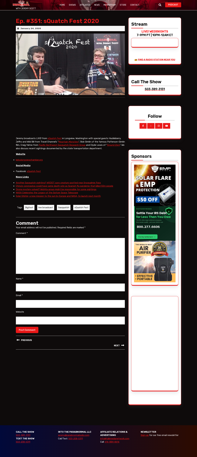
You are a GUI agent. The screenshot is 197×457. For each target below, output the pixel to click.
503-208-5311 (23, 442)
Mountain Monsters (69, 141)
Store (123, 5)
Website (20, 312)
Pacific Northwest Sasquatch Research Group (62, 145)
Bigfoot (29, 207)
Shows (72, 5)
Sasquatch (63, 207)
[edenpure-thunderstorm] (155, 261)
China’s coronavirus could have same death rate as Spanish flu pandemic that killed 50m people (64, 186)
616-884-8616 (112, 442)
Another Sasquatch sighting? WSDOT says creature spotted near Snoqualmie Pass (58, 182)
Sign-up (145, 435)
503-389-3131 (23, 435)
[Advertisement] (145, 343)
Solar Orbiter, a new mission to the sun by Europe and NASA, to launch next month (58, 196)
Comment (22, 233)
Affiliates (85, 5)
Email (19, 295)
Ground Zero (113, 145)
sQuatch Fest (55, 138)
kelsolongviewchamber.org (29, 160)
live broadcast (46, 207)
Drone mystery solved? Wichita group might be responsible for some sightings (56, 189)
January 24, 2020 (30, 28)
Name (19, 278)
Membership (110, 5)
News (97, 5)
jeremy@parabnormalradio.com (73, 435)
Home (62, 5)
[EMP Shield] (155, 185)
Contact (134, 5)
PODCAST (174, 4)
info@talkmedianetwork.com (114, 438)
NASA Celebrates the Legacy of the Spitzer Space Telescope (47, 192)
